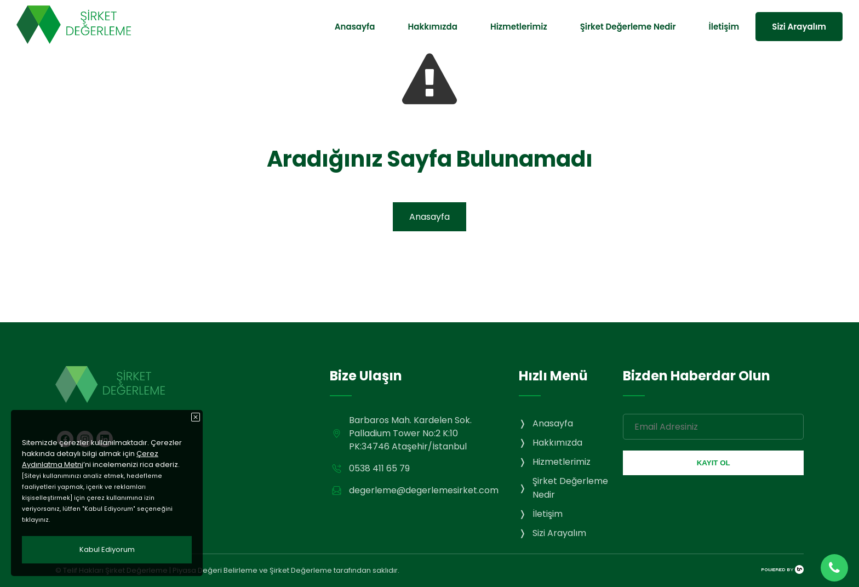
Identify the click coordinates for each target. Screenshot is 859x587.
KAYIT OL (713, 463)
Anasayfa (355, 26)
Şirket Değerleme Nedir (628, 26)
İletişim (724, 26)
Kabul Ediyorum (107, 549)
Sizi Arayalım (799, 26)
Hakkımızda (432, 26)
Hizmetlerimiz (518, 26)
